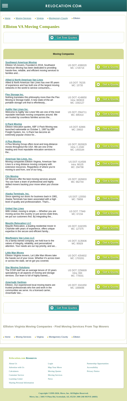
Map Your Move (55, 367)
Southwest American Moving (21, 62)
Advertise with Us (16, 367)
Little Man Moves (14, 252)
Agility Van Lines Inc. (16, 109)
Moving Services (23, 18)
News (50, 379)
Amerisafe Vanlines (15, 282)
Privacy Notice (93, 371)
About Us (13, 363)
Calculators (14, 371)
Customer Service (16, 375)
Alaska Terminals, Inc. (17, 193)
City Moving (11, 176)
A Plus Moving (13, 141)
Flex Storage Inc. (14, 94)
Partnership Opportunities (98, 363)
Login (50, 363)
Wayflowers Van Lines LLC (19, 238)
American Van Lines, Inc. (18, 159)
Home (7, 18)
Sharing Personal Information (21, 382)
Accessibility (92, 367)
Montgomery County (58, 18)
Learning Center (16, 379)
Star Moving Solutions (17, 267)
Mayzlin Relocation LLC (18, 223)
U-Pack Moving (13, 124)
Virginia (40, 18)
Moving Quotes (54, 371)
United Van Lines (14, 208)
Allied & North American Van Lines (24, 80)
